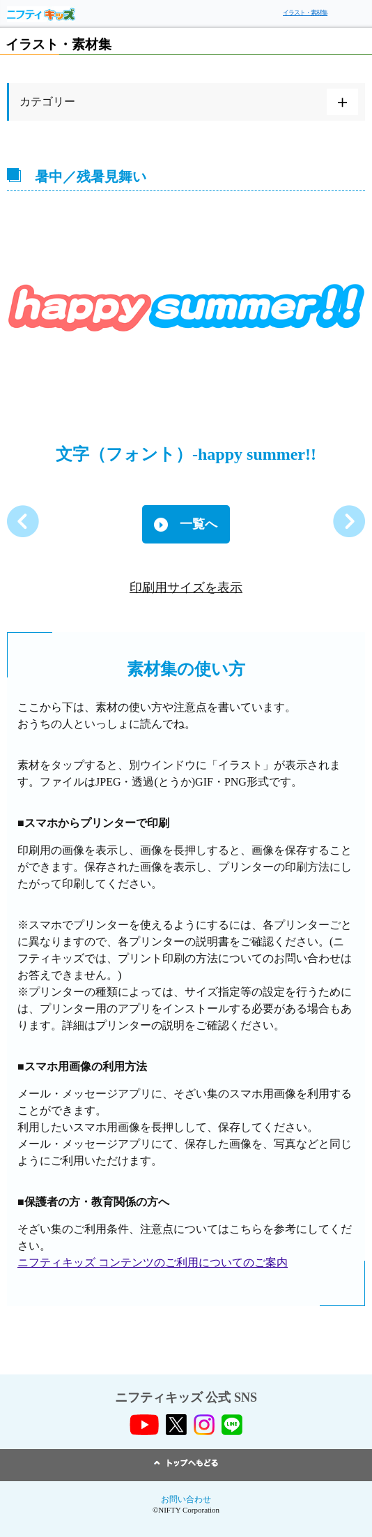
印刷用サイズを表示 (186, 587)
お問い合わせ (186, 1499)
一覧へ (198, 524)
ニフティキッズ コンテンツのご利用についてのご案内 (152, 1262)
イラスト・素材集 (305, 12)
